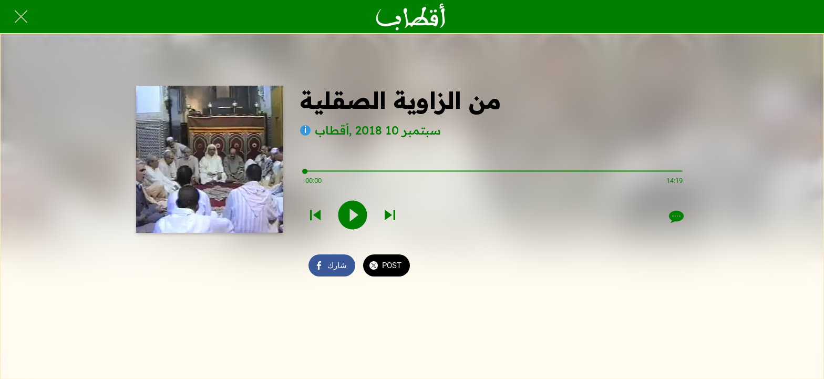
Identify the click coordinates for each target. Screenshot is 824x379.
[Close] (21, 17)
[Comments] (675, 216)
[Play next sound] (389, 216)
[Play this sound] (352, 216)
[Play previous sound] (315, 216)
